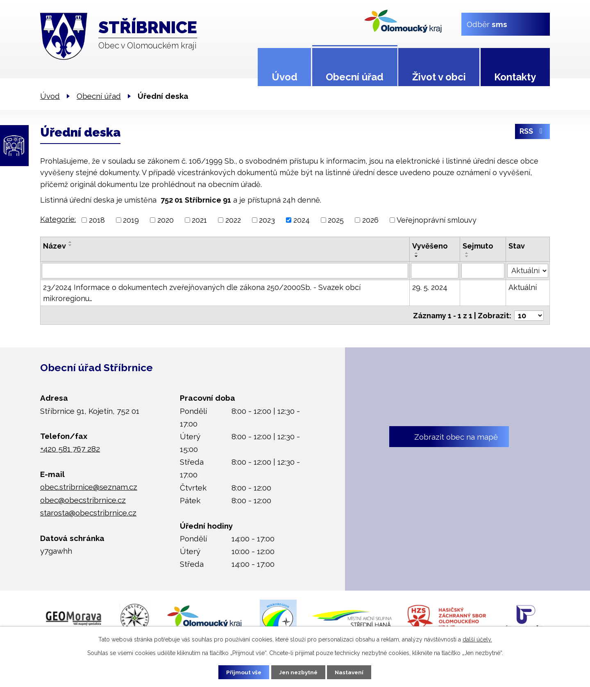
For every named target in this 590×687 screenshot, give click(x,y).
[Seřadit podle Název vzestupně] (70, 242)
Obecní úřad (355, 77)
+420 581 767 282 (70, 447)
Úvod (284, 77)
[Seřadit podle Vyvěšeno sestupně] (416, 256)
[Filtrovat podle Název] (225, 270)
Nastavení (352, 672)
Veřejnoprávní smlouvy (437, 220)
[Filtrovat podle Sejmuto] (483, 270)
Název (54, 246)
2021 (199, 220)
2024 (301, 220)
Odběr (487, 23)
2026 (370, 220)
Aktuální (522, 287)
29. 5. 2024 (429, 287)
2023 (267, 220)
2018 (97, 220)
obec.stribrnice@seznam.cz (88, 486)
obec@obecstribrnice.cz (83, 498)
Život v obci (439, 77)
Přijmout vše (241, 672)
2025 (336, 220)
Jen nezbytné (298, 672)
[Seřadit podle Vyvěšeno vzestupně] (416, 253)
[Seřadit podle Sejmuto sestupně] (467, 256)
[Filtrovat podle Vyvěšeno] (435, 270)
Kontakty (515, 77)
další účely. (477, 639)
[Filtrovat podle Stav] (527, 270)
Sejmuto (478, 246)
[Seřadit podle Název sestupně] (70, 245)
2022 (233, 220)
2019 (131, 220)
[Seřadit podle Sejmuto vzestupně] (467, 253)
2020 (165, 220)
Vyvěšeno (430, 246)
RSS (532, 132)
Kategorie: (58, 219)
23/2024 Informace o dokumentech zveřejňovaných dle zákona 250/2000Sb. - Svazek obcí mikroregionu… (202, 293)
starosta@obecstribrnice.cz (88, 511)
